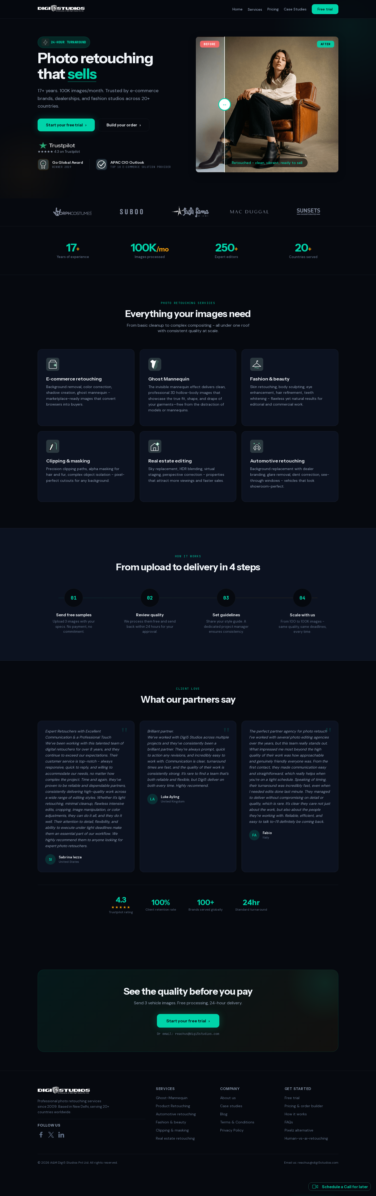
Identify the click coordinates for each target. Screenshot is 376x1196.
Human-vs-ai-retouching (306, 1138)
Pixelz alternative (299, 1130)
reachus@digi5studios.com (197, 1034)
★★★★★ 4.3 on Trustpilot (59, 148)
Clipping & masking (172, 1130)
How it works (296, 1114)
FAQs (289, 1122)
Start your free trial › (66, 124)
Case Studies (295, 9)
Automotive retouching (176, 1114)
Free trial (325, 9)
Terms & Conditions (237, 1122)
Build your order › (124, 124)
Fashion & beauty (171, 1122)
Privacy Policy (232, 1130)
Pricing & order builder (304, 1106)
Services (255, 9)
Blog (223, 1114)
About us (228, 1097)
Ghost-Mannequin (171, 1097)
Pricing (273, 9)
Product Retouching (173, 1106)
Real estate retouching (175, 1138)
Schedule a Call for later (339, 1187)
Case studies (231, 1106)
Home (237, 9)
